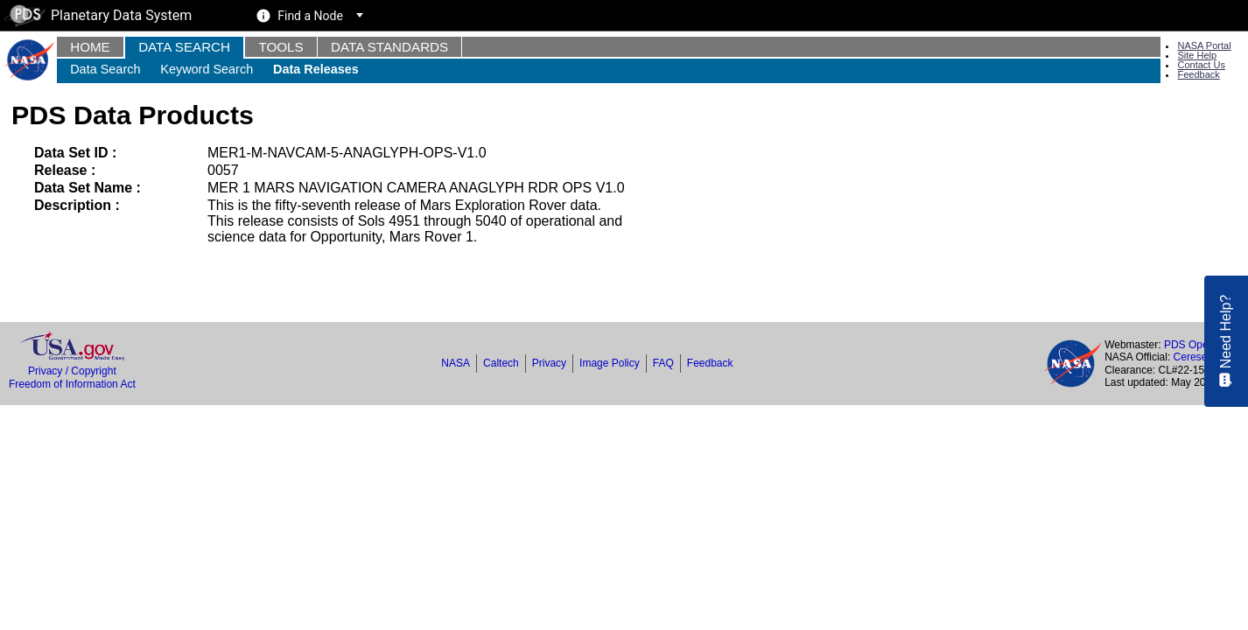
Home (90, 46)
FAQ (663, 363)
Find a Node (310, 16)
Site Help (1196, 55)
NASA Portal (1203, 45)
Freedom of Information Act (72, 384)
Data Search (184, 46)
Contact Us (1200, 65)
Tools (280, 46)
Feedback (1198, 74)
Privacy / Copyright (72, 371)
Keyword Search (206, 69)
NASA (455, 363)
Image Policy (609, 363)
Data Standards (389, 46)
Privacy (549, 363)
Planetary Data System (98, 15)
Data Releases (316, 69)
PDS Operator (1197, 345)
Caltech (501, 363)
